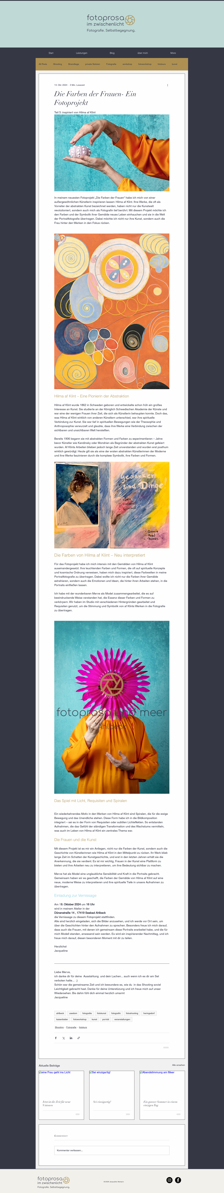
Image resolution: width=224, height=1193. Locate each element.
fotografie (87, 1013)
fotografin (116, 1013)
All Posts (43, 64)
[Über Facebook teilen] (55, 1037)
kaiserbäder (62, 1019)
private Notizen (92, 64)
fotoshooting (132, 1013)
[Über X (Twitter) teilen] (63, 1037)
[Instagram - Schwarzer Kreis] (169, 1180)
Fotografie (111, 64)
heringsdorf (149, 1013)
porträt (105, 1019)
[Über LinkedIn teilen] (71, 1037)
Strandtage (73, 64)
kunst (174, 64)
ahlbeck (60, 1013)
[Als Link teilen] (78, 1037)
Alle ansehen (178, 1065)
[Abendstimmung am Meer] (162, 1083)
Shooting (57, 64)
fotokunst (101, 1013)
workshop (127, 64)
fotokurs (162, 64)
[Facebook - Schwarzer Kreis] (178, 1180)
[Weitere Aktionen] (167, 85)
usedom (73, 1013)
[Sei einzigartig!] (111, 1083)
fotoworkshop (145, 64)
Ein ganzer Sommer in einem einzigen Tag (160, 1103)
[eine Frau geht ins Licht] (61, 1083)
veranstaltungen (122, 1019)
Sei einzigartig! (102, 1102)
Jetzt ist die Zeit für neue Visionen (57, 1103)
